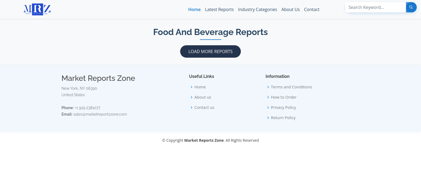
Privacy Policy (283, 107)
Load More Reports (210, 51)
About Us (290, 9)
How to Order (283, 97)
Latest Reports (219, 9)
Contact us (204, 107)
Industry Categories (257, 9)
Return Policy (283, 118)
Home (194, 9)
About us (202, 97)
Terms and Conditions (291, 87)
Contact (312, 9)
